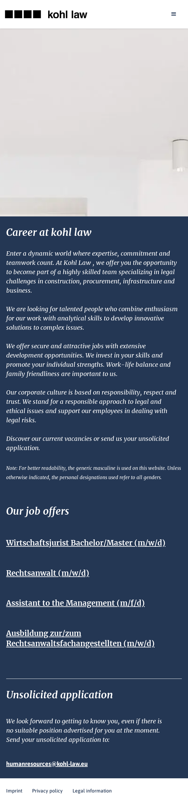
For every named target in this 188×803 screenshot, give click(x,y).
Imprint (14, 790)
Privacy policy (47, 790)
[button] (174, 14)
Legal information (92, 790)
